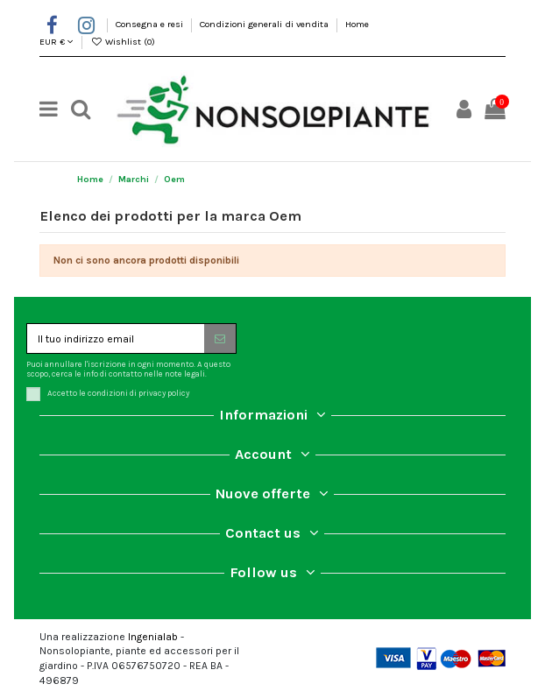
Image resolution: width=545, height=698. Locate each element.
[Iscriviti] (220, 338)
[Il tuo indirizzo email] (115, 338)
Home (357, 24)
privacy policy (163, 393)
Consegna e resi (151, 24)
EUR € (56, 41)
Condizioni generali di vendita (265, 24)
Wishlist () (122, 41)
